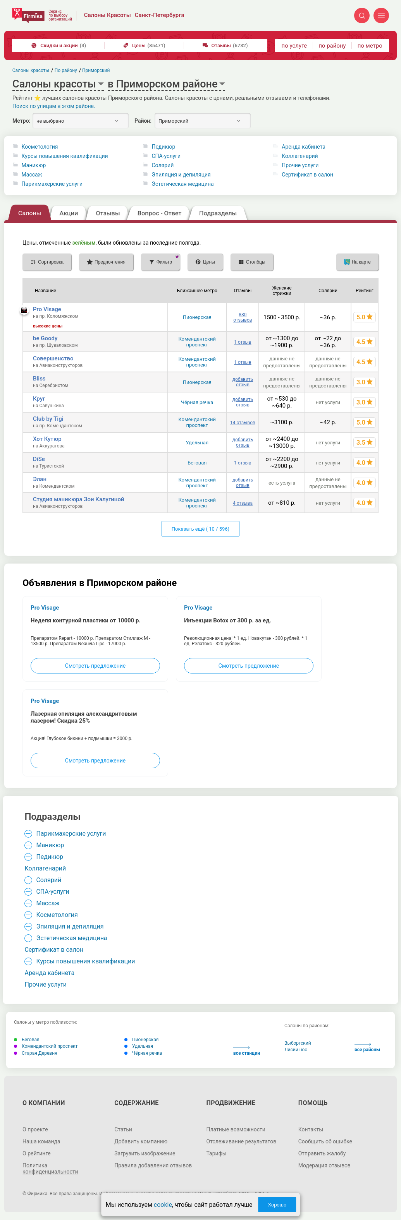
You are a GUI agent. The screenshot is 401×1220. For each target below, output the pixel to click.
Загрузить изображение (144, 1153)
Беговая (197, 463)
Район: (142, 121)
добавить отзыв (242, 382)
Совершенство (53, 358)
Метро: (21, 121)
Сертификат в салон (307, 174)
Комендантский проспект (197, 342)
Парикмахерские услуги (52, 184)
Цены (144, 45)
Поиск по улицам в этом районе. (53, 106)
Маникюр (34, 165)
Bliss (39, 378)
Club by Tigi (48, 418)
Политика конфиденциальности (50, 1168)
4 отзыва (243, 503)
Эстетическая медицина (182, 184)
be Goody (45, 338)
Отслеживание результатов (242, 1141)
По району (66, 70)
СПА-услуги (166, 156)
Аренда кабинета (303, 146)
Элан (39, 479)
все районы (367, 1047)
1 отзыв (242, 342)
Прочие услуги (300, 165)
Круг (39, 398)
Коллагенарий (300, 156)
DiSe (39, 459)
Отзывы (225, 45)
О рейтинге (36, 1153)
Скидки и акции (58, 45)
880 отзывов (242, 317)
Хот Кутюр (47, 438)
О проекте (35, 1129)
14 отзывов (242, 422)
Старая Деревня (35, 1053)
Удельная (197, 443)
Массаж (32, 174)
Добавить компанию (140, 1141)
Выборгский (297, 1043)
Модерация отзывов (324, 1165)
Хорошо (277, 1205)
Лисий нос (295, 1049)
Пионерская (197, 317)
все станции (246, 1051)
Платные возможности (236, 1129)
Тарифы (217, 1153)
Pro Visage (47, 309)
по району (332, 45)
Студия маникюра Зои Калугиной (78, 499)
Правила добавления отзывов (153, 1165)
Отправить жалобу (322, 1153)
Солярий (162, 165)
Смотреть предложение (95, 666)
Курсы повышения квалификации (65, 156)
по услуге (294, 45)
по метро (370, 45)
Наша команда (41, 1141)
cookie (163, 1204)
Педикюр (163, 146)
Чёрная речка (197, 402)
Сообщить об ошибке (325, 1141)
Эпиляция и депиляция (180, 174)
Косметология (40, 146)
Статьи (123, 1129)
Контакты (310, 1129)
